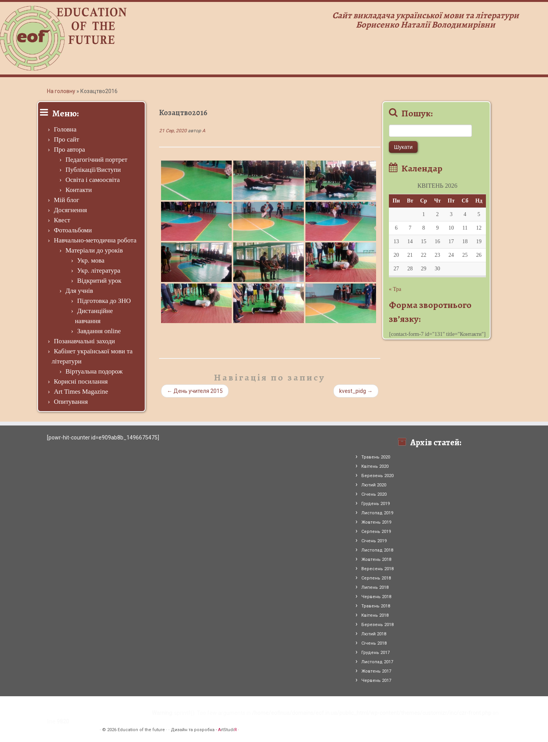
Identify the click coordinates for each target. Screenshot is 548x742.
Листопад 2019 (377, 512)
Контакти (79, 190)
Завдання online (99, 331)
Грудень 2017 (375, 652)
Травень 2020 (375, 457)
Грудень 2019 (375, 503)
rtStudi (227, 729)
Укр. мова (90, 260)
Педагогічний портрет (97, 159)
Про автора (69, 149)
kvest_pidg (356, 391)
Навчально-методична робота (95, 240)
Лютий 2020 (373, 485)
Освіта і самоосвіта (93, 179)
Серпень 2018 (376, 578)
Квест (62, 220)
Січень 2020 (374, 494)
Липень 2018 (374, 587)
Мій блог (66, 200)
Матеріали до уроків (94, 250)
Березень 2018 (377, 624)
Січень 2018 (374, 643)
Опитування (71, 401)
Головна (65, 129)
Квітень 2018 (374, 615)
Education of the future (141, 729)
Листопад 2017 (377, 661)
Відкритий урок (99, 280)
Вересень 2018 (377, 568)
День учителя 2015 (195, 391)
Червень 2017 (376, 680)
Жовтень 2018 (376, 559)
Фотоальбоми (73, 230)
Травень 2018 (375, 606)
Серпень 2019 (376, 531)
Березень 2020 (377, 475)
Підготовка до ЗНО (104, 300)
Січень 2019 (374, 540)
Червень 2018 (376, 596)
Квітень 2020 (374, 466)
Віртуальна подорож (94, 371)
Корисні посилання (81, 381)
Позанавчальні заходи (84, 341)
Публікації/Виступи (93, 169)
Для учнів (79, 290)
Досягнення (70, 210)
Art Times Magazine (81, 391)
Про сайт (66, 139)
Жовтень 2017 (376, 671)
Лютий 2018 (373, 633)
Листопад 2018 (377, 550)
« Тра (395, 289)
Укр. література (98, 270)
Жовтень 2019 (376, 522)
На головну (61, 91)
